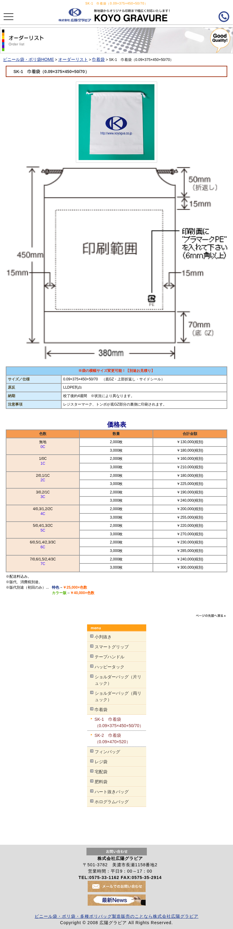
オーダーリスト (73, 59)
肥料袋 (101, 781)
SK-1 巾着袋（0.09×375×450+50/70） (70, 71)
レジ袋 (101, 761)
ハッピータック (109, 666)
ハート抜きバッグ (112, 791)
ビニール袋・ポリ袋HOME (28, 59)
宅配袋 (101, 771)
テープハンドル (109, 656)
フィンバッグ (107, 751)
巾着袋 (98, 59)
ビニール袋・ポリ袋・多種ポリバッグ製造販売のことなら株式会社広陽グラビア (116, 916)
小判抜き (103, 636)
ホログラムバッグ (112, 801)
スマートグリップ (112, 646)
